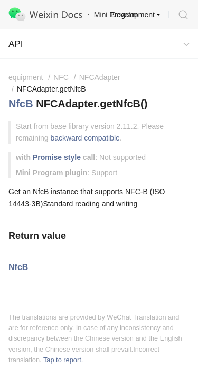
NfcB (20, 103)
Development (133, 15)
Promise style (57, 157)
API (15, 44)
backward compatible (85, 138)
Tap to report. (63, 360)
